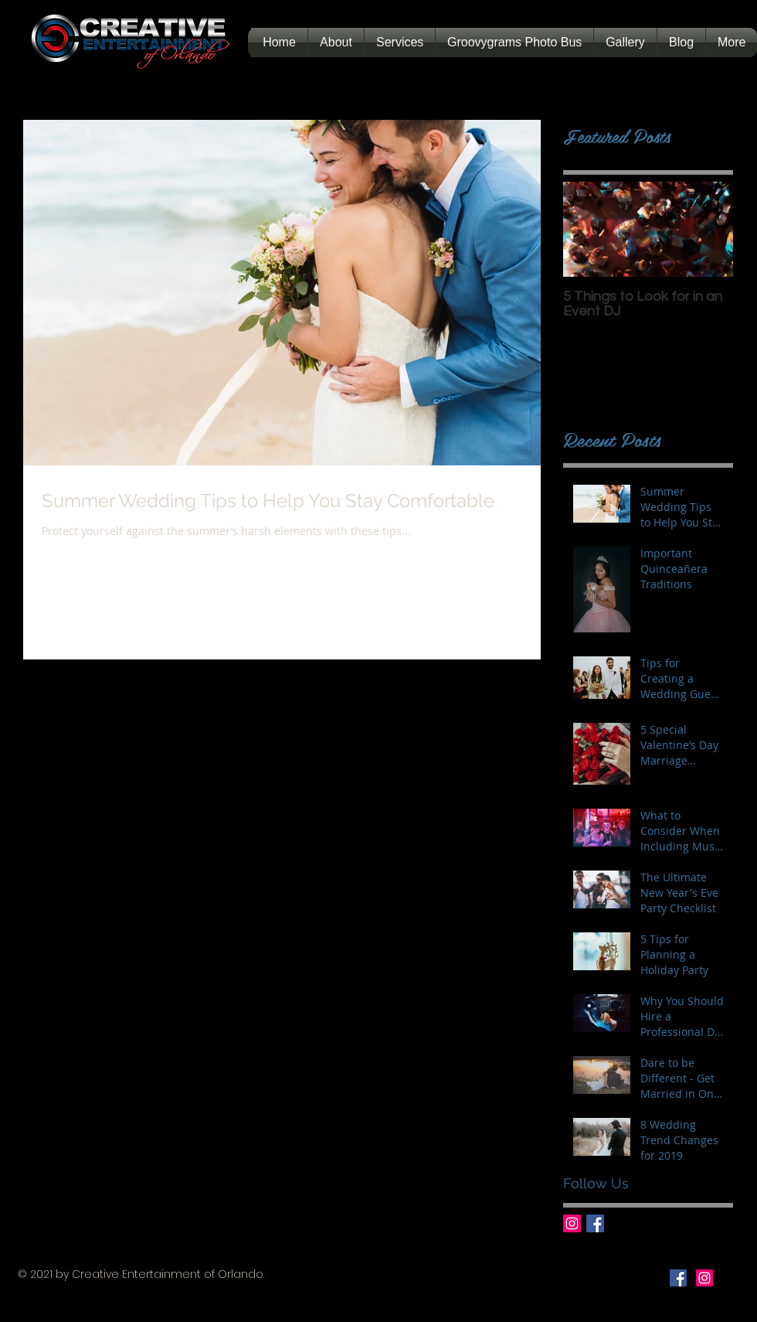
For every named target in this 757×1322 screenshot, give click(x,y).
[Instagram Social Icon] (704, 1277)
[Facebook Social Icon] (678, 1277)
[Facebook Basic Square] (595, 1223)
